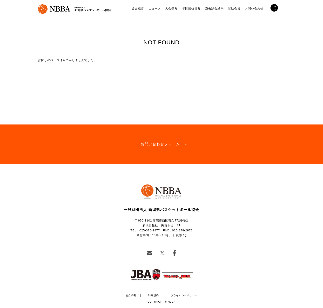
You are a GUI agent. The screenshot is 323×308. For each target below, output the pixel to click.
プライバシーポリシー (184, 295)
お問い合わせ (254, 8)
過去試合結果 (214, 8)
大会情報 (171, 8)
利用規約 (153, 295)
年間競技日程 (191, 8)
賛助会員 (234, 8)
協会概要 (138, 8)
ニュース (155, 8)
